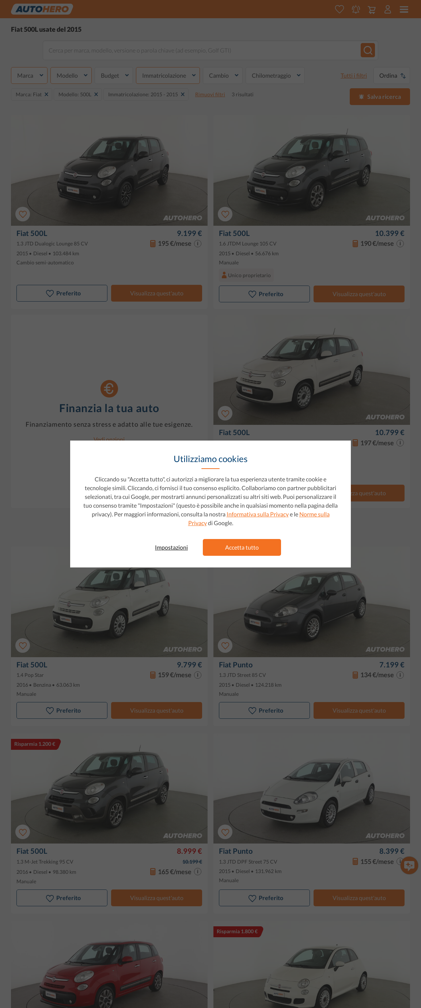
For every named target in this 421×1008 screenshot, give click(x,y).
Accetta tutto (242, 547)
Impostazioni (171, 547)
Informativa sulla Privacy (258, 514)
